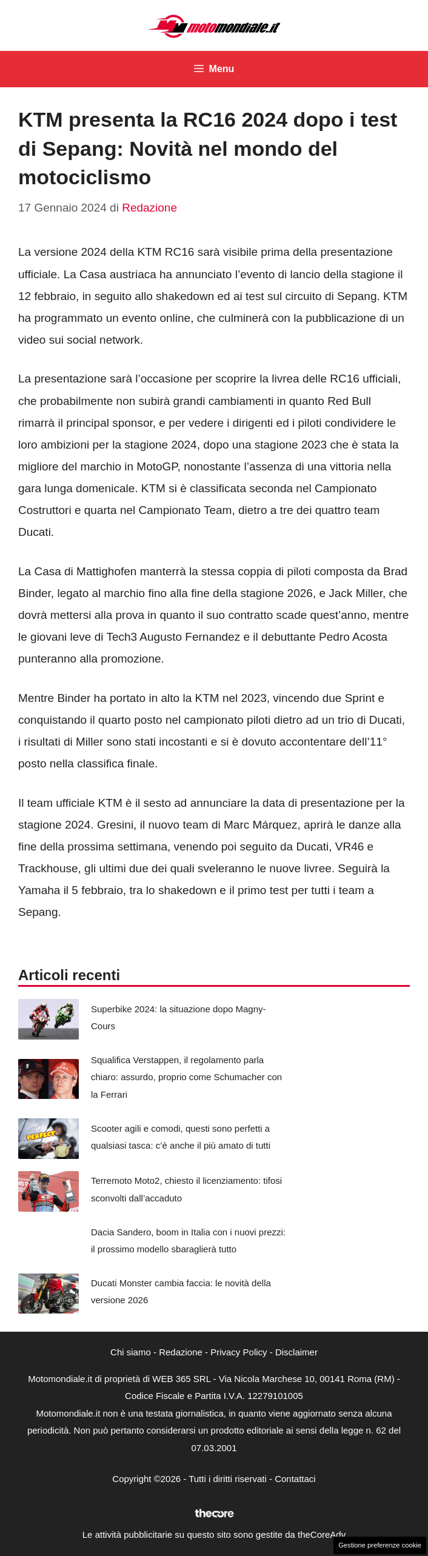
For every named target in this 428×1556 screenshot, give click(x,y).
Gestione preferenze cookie (379, 1545)
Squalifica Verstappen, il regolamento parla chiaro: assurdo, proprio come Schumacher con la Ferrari (186, 1077)
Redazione (180, 1352)
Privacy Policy (238, 1352)
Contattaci (295, 1479)
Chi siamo (130, 1352)
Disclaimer (296, 1352)
